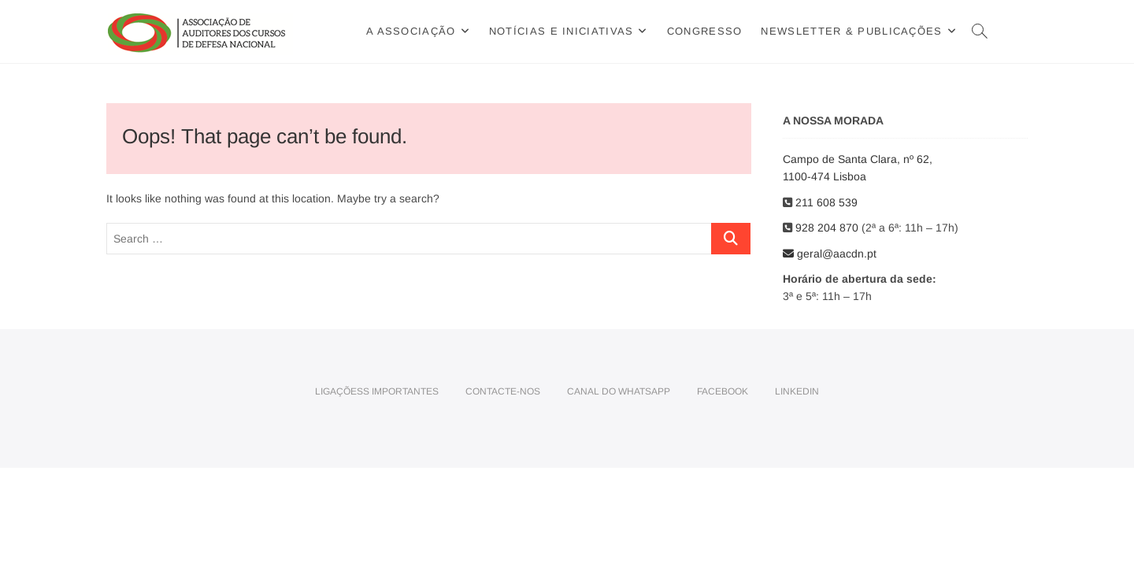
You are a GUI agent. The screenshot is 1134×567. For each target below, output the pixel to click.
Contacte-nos (502, 391)
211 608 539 (828, 202)
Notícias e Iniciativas (561, 31)
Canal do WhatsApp (618, 391)
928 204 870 (828, 227)
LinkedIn (797, 391)
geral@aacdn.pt (829, 253)
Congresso (705, 31)
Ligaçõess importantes (377, 391)
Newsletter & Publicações (851, 31)
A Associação (411, 31)
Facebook (722, 391)
